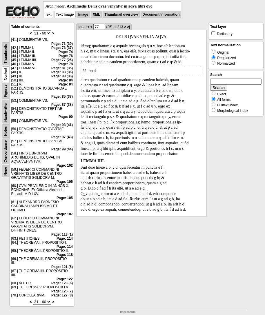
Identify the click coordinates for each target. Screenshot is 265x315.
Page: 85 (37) (62, 96)
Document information (160, 14)
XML (96, 14)
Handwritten (5, 112)
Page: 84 (66, 80)
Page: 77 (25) (62, 60)
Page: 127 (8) (62, 295)
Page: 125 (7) (62, 291)
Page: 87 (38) (62, 105)
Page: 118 (65, 255)
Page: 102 (65, 165)
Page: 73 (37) (62, 48)
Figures (5, 91)
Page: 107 (65, 214)
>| (128, 27)
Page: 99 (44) (62, 149)
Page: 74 (66, 52)
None (5, 171)
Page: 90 (66, 117)
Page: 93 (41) (62, 125)
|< (87, 27)
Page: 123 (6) (62, 283)
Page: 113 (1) (62, 234)
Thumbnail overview (121, 14)
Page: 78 (66, 64)
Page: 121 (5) (62, 267)
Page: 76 (66, 56)
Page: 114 (65, 238)
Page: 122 (65, 279)
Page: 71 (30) (62, 44)
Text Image (65, 14)
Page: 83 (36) (62, 72)
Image (83, 14)
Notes (5, 131)
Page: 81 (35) (62, 68)
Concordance (5, 151)
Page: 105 (65, 182)
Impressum (127, 312)
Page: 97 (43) (62, 137)
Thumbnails (5, 53)
